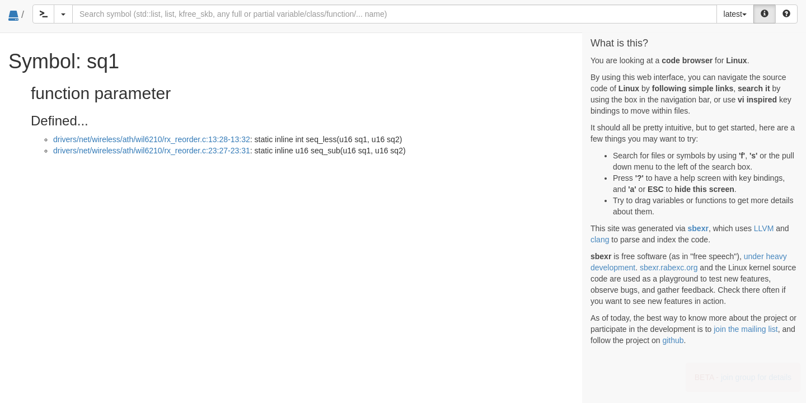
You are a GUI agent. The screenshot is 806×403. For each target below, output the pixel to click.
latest (735, 14)
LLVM (764, 228)
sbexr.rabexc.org (669, 267)
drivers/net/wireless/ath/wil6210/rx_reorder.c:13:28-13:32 (151, 139)
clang (600, 239)
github (672, 340)
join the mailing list (745, 329)
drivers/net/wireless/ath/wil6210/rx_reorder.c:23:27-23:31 (151, 150)
